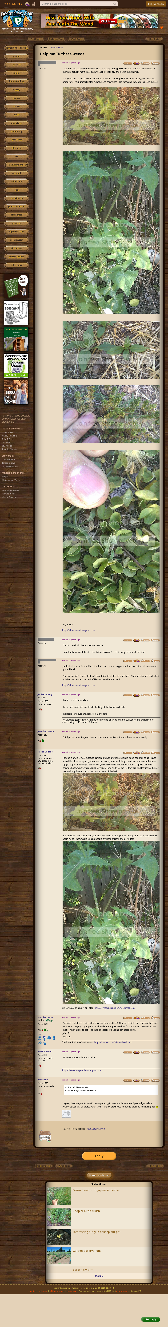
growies (16, 56)
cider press (16, 215)
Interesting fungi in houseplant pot (96, 1232)
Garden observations (87, 1250)
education (16, 181)
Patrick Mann (45, 1051)
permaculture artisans (16, 165)
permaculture (57, 47)
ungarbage (16, 123)
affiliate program (57, 1291)
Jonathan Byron (46, 731)
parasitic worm (83, 1269)
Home (7, 4)
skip (16, 190)
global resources (16, 206)
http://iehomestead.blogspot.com (78, 630)
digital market (16, 232)
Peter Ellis (43, 1079)
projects (16, 223)
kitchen (16, 106)
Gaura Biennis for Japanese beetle (96, 1190)
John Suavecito (45, 1017)
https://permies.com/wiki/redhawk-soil (113, 1042)
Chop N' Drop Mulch (86, 1211)
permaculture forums (17, 48)
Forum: (43, 47)
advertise (43, 1291)
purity (17, 115)
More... (99, 1275)
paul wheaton (122, 1291)
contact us (32, 1291)
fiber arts (16, 148)
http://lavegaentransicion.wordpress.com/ (115, 1008)
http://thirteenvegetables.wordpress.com (82, 1070)
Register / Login (156, 4)
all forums (16, 265)
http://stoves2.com (96, 1128)
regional (16, 173)
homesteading (16, 81)
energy (16, 90)
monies (16, 98)
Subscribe (17, 4)
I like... (40, 1035)
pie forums (16, 248)
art (16, 156)
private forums (16, 257)
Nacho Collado (45, 752)
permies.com (16, 240)
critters (16, 65)
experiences (16, 198)
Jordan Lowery (45, 694)
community (16, 131)
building (16, 73)
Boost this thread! (99, 1175)
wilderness (16, 140)
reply (99, 1156)
